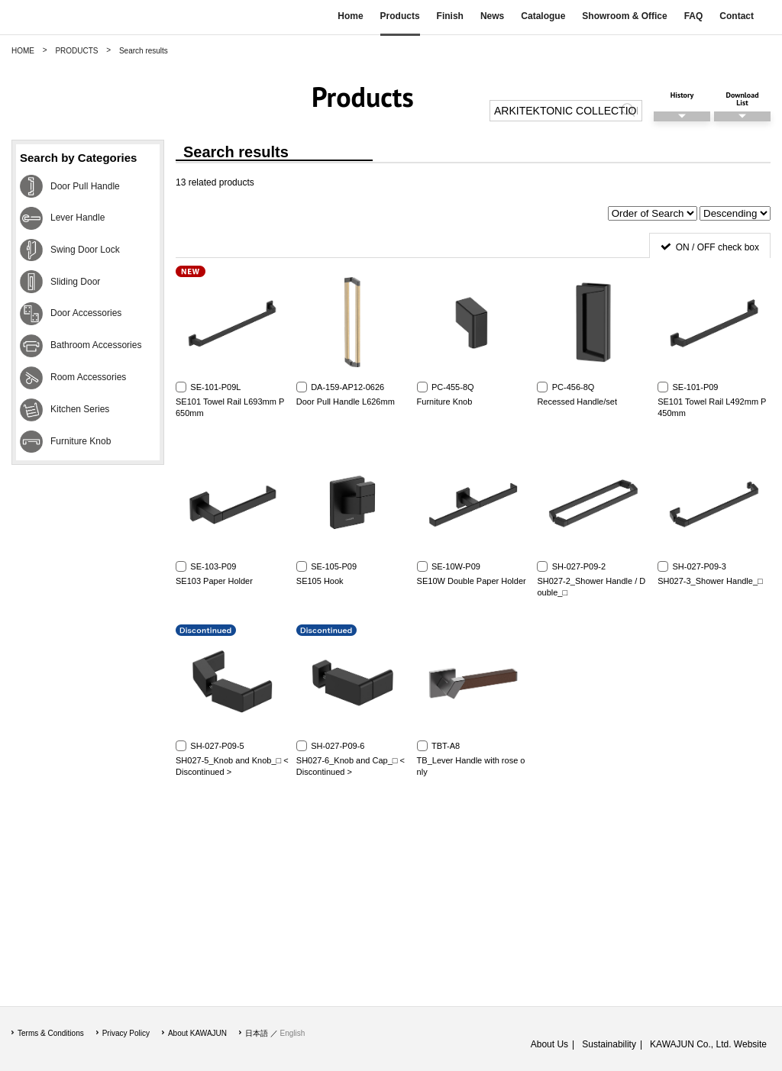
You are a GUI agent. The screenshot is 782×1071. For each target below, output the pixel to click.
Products (400, 16)
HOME (22, 51)
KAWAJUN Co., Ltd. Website (708, 1044)
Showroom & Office (624, 16)
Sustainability (609, 1044)
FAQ (693, 16)
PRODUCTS (76, 51)
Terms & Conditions (51, 1033)
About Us (549, 1044)
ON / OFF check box (717, 247)
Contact (736, 16)
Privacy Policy (126, 1033)
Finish (450, 16)
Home (350, 16)
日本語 (256, 1033)
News (492, 16)
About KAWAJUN (197, 1033)
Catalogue (543, 16)
